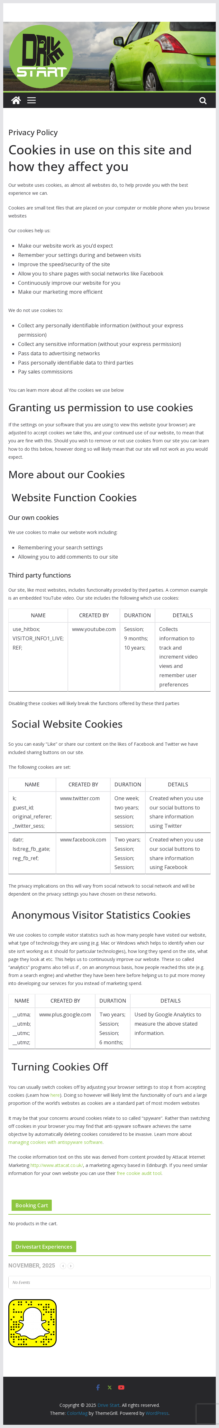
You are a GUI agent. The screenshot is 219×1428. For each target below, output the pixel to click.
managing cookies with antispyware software (55, 1142)
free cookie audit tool (139, 1173)
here (55, 1095)
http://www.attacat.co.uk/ (57, 1165)
